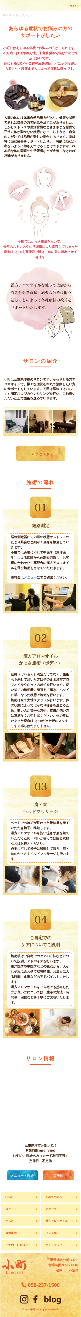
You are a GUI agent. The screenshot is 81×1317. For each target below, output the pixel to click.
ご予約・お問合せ (16, 1245)
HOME (7, 15)
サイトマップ (53, 1245)
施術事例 (11, 1233)
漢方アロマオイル (56, 1221)
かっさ (9, 1221)
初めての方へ (53, 1197)
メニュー (30, 577)
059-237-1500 (40, 1285)
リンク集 (51, 1233)
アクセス (51, 1209)
